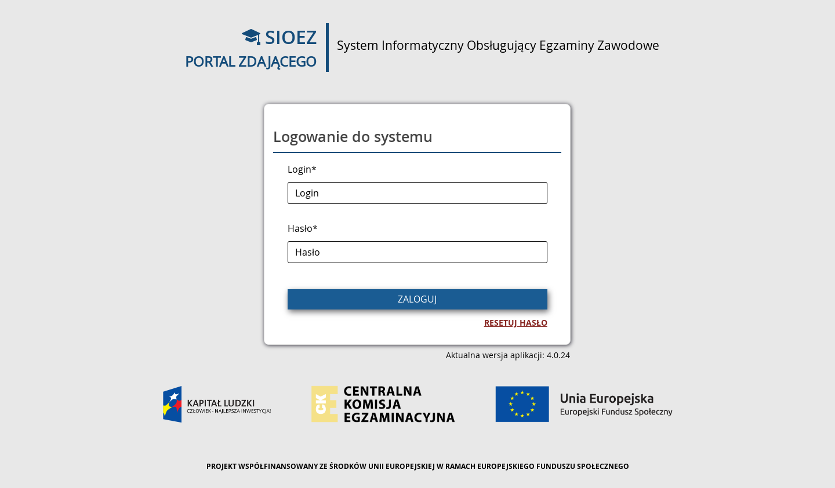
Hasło (303, 228)
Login (302, 169)
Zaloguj (417, 299)
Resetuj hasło (515, 323)
